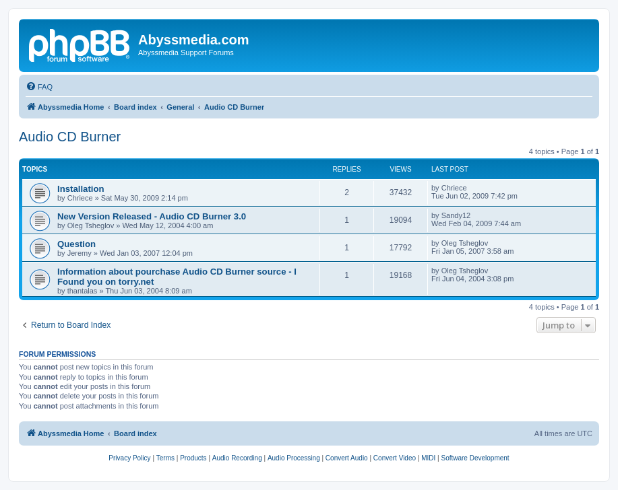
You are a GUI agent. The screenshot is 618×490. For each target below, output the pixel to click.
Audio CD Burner (70, 136)
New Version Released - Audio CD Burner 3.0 (151, 216)
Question (76, 244)
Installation (80, 189)
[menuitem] (39, 87)
